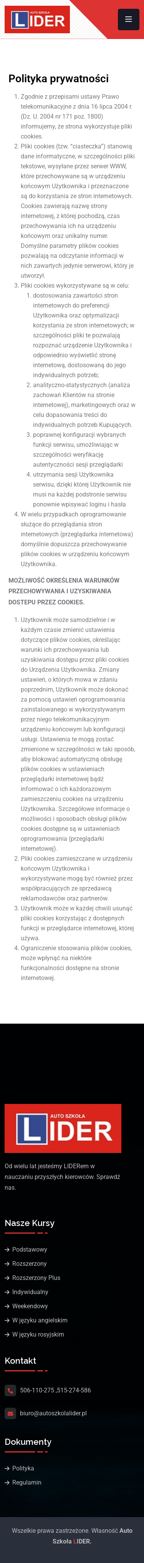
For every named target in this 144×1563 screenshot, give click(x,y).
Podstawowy (29, 1249)
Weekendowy (30, 1306)
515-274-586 (74, 1390)
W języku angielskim (40, 1320)
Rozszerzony (29, 1263)
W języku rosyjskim (38, 1334)
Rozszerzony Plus (36, 1277)
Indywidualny (30, 1292)
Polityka (23, 1468)
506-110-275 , (38, 1390)
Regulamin (26, 1482)
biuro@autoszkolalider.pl (53, 1413)
